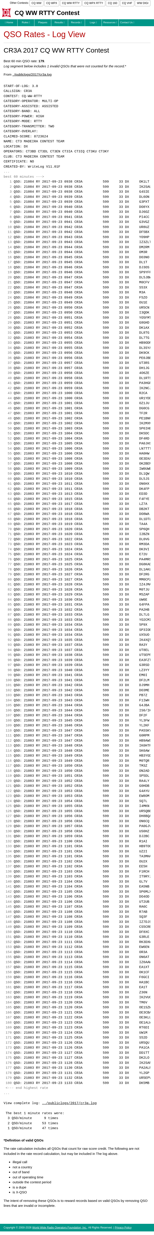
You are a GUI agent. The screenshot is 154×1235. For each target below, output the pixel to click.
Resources (110, 22)
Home (9, 22)
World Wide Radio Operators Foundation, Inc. (59, 1227)
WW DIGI (142, 3)
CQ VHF (127, 3)
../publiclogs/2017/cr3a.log (31, 74)
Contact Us (127, 22)
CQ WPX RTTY (93, 3)
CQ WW (36, 3)
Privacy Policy (123, 1227)
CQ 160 (112, 3)
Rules (26, 22)
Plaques (42, 22)
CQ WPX (51, 3)
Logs (93, 22)
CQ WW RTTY (71, 3)
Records (76, 22)
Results (60, 22)
